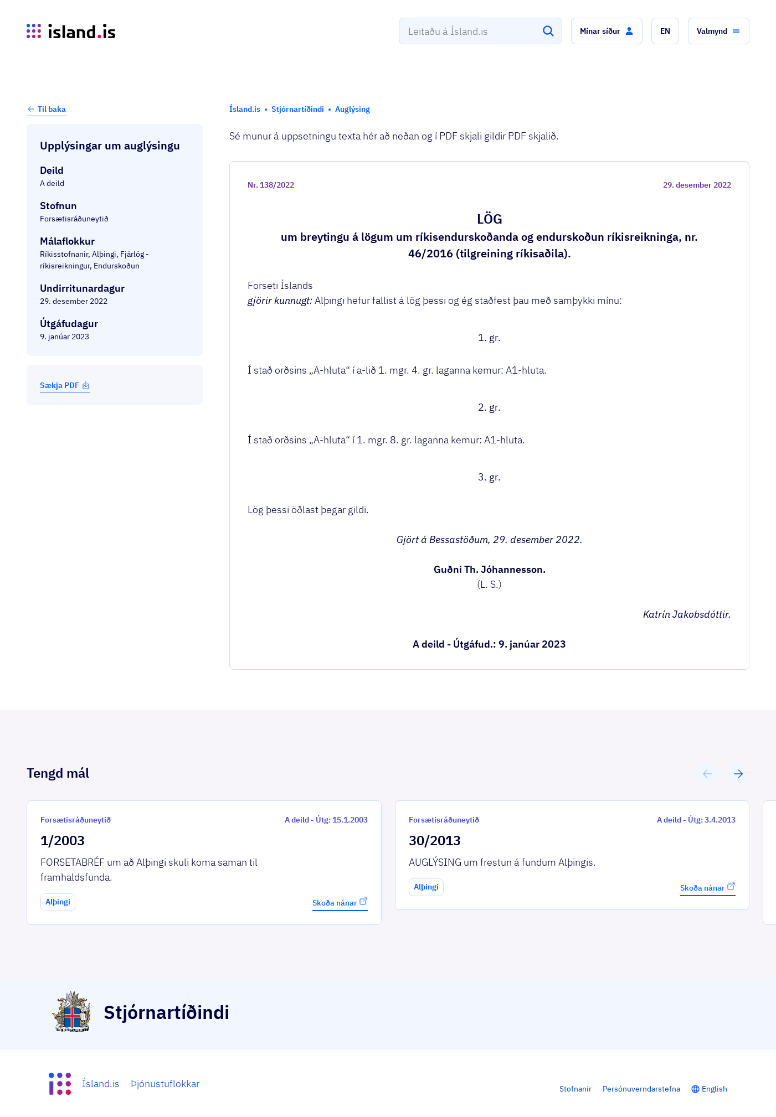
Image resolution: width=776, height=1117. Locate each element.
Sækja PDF (65, 385)
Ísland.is (101, 1083)
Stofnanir (575, 1089)
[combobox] (480, 31)
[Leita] (548, 31)
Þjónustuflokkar (165, 1083)
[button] (607, 31)
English (714, 1089)
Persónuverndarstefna (641, 1089)
